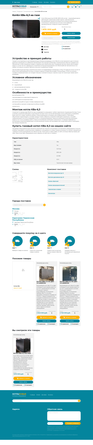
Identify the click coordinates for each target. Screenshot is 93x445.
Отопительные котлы (29, 11)
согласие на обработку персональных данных (61, 432)
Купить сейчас (71, 34)
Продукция (20, 11)
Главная (14, 11)
